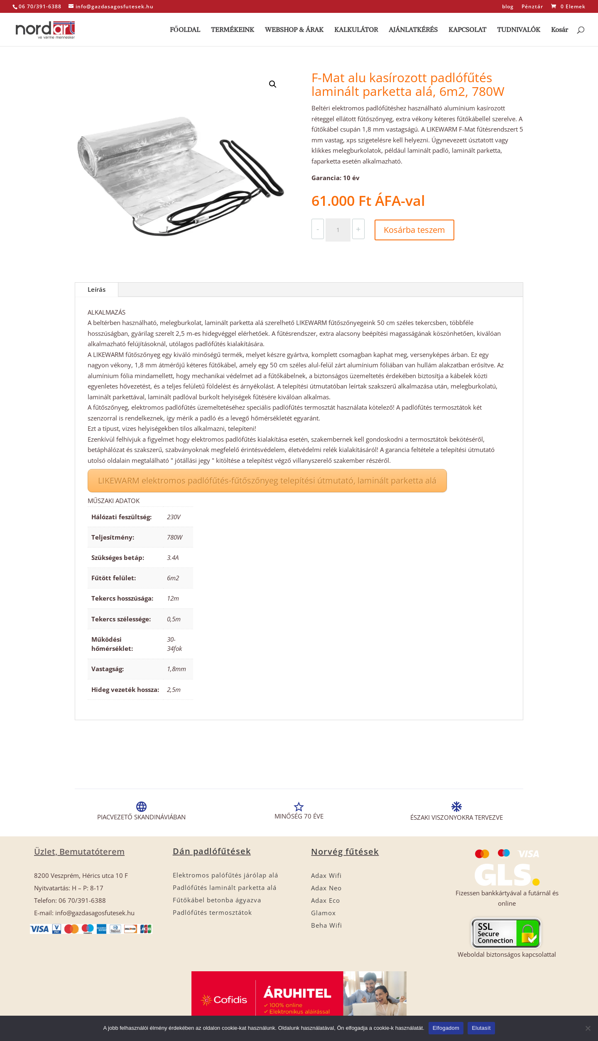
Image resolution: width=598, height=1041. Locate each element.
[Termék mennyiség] (338, 230)
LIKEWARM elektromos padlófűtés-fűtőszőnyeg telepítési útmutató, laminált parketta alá (267, 480)
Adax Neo (326, 888)
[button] (272, 84)
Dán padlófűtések (212, 851)
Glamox (323, 913)
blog (508, 7)
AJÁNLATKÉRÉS (413, 30)
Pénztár (532, 7)
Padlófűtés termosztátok (212, 912)
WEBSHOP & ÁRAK (294, 30)
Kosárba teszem (414, 229)
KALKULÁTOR (356, 30)
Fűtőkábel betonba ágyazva (217, 900)
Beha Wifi (326, 925)
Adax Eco (325, 900)
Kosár (559, 30)
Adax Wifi (326, 875)
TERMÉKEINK (232, 30)
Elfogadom (446, 1028)
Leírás (96, 289)
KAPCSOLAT (467, 30)
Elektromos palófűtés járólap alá (225, 875)
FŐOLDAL (185, 30)
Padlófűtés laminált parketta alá (225, 887)
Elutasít (481, 1028)
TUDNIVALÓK (518, 30)
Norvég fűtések (345, 851)
